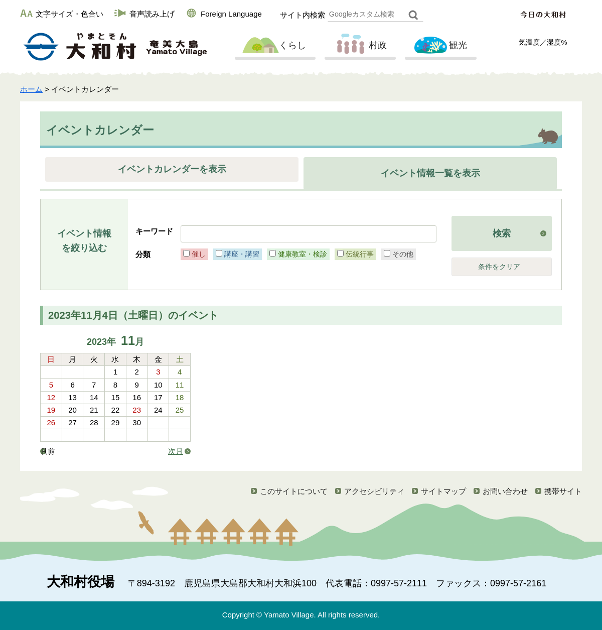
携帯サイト (563, 491)
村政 (359, 46)
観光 (439, 46)
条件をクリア (499, 267)
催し (199, 254)
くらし (274, 46)
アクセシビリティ (374, 491)
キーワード (154, 231)
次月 (175, 451)
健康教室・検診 (302, 254)
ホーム (31, 89)
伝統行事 (360, 254)
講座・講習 (241, 254)
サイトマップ (443, 491)
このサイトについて (294, 491)
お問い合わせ (505, 491)
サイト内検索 (302, 15)
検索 (502, 233)
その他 (402, 254)
